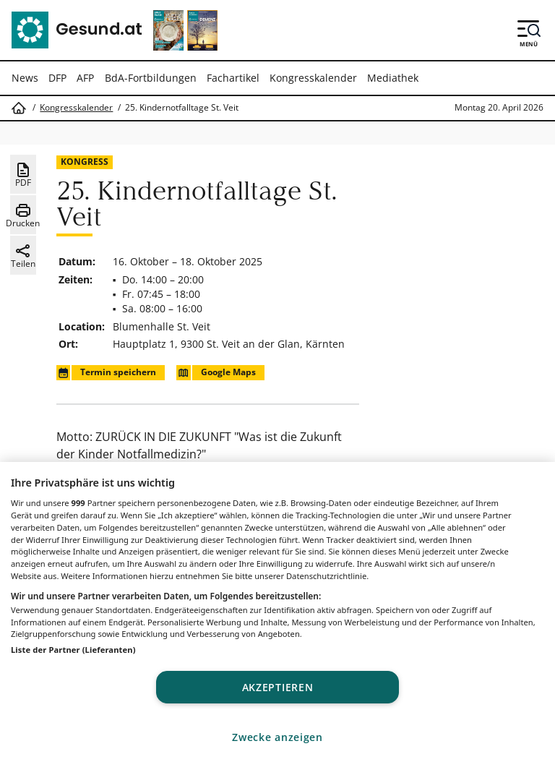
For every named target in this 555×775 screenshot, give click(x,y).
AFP (85, 78)
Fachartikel (233, 78)
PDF (23, 175)
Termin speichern (106, 372)
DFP (57, 78)
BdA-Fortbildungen (151, 78)
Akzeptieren (278, 687)
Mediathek (392, 78)
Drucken (22, 215)
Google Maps (215, 372)
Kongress (84, 161)
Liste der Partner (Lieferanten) (73, 649)
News (25, 78)
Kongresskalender (313, 78)
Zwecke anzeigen (277, 737)
